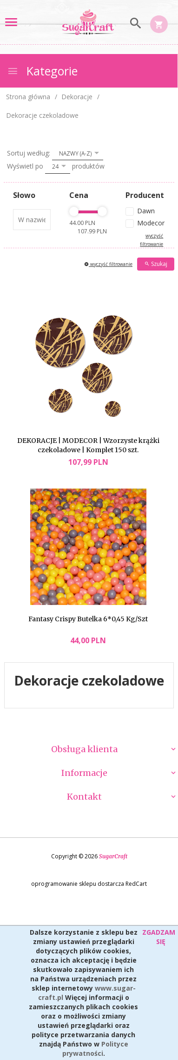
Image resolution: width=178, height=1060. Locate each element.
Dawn (146, 210)
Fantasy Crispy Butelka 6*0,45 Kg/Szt (88, 619)
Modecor (150, 222)
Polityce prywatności (95, 1049)
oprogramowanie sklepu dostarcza (77, 884)
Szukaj (155, 264)
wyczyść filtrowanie (108, 264)
